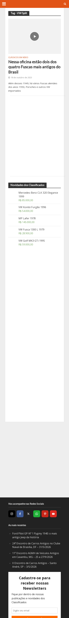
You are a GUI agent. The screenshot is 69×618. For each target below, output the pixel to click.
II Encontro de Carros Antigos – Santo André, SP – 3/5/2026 (34, 565)
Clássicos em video (18, 58)
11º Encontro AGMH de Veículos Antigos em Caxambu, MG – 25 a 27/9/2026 (35, 555)
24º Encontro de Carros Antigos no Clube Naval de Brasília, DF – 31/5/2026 (36, 545)
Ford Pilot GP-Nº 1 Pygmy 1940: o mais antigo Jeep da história (34, 535)
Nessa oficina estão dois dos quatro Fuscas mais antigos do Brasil (34, 66)
